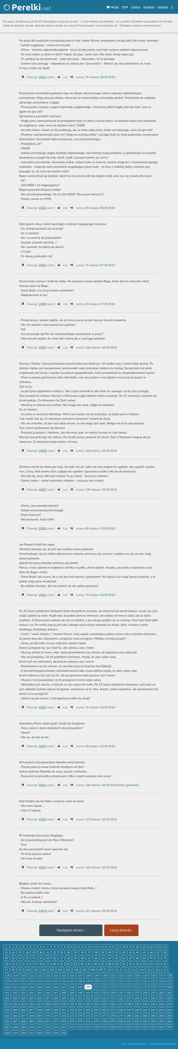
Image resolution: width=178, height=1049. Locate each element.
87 (102, 964)
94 (151, 964)
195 (120, 992)
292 (55, 1021)
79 (47, 964)
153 (120, 981)
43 (130, 952)
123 (47, 975)
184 (31, 992)
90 (123, 964)
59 (75, 958)
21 (144, 946)
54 (40, 958)
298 (104, 1021)
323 (137, 1027)
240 (145, 1004)
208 (55, 998)
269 (39, 1015)
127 (80, 975)
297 (96, 1021)
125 (64, 975)
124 (55, 975)
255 (96, 1009)
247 (31, 1009)
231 (72, 1004)
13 (89, 946)
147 (72, 981)
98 (13, 969)
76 (27, 964)
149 (88, 981)
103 (52, 969)
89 (116, 964)
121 (31, 975)
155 (137, 981)
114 (141, 969)
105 (68, 969)
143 (39, 981)
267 (23, 1015)
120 (23, 975)
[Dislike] (71, 77)
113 (133, 969)
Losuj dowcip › (121, 930)
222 (169, 998)
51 (20, 958)
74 (13, 964)
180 (169, 986)
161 (15, 986)
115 (149, 969)
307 (7, 1027)
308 (15, 1027)
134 (137, 975)
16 (109, 946)
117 (165, 969)
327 (169, 1027)
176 (137, 986)
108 (92, 969)
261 (145, 1009)
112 (125, 969)
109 (100, 969)
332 (39, 1032)
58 (68, 958)
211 (80, 998)
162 (23, 986)
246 (23, 1009)
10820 (42, 819)
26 (13, 952)
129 (96, 975)
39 (102, 952)
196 (128, 992)
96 (165, 964)
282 (145, 1015)
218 (137, 998)
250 (55, 1009)
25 (6, 952)
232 (80, 1004)
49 (6, 958)
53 (33, 958)
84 (82, 964)
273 (72, 1015)
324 (145, 1027)
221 (161, 998)
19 (130, 946)
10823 (42, 746)
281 (137, 1015)
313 (55, 1027)
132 (120, 975)
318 (96, 1027)
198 (145, 992)
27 (20, 952)
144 (47, 981)
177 (145, 986)
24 (165, 946)
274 (80, 1015)
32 (54, 952)
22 (151, 946)
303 (145, 1021)
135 (145, 975)
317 (88, 1027)
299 (112, 1021)
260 (137, 1009)
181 (7, 992)
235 (104, 1004)
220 (153, 998)
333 (47, 1032)
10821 (42, 785)
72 (165, 958)
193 (104, 992)
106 (76, 969)
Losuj (135, 7)
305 (161, 1021)
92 (137, 964)
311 (39, 1027)
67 (130, 958)
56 (54, 958)
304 (153, 1021)
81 (61, 964)
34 (68, 952)
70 (151, 958)
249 (47, 1009)
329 (15, 1032)
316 (80, 1027)
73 (6, 964)
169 (80, 986)
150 (96, 981)
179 (161, 986)
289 (31, 1021)
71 (158, 958)
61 (89, 958)
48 (165, 952)
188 (64, 992)
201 (169, 992)
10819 (42, 867)
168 (72, 986)
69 (144, 958)
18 (123, 946)
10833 (42, 77)
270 (47, 1015)
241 (153, 1004)
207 (47, 998)
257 (112, 1009)
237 (120, 1004)
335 (64, 1032)
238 (128, 1004)
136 (153, 975)
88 (109, 964)
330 (23, 1032)
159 (169, 981)
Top (125, 7)
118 (7, 975)
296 (88, 1021)
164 (39, 986)
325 (153, 1027)
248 (39, 1009)
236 (112, 1004)
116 (157, 969)
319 (104, 1027)
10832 (42, 207)
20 (137, 946)
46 (151, 952)
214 (104, 998)
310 (31, 1027)
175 (128, 986)
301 (128, 1021)
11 (75, 946)
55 (47, 958)
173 (112, 986)
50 (13, 958)
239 (137, 1004)
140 (15, 981)
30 (40, 952)
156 (145, 981)
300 (120, 1021)
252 (72, 1009)
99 (20, 969)
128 (88, 975)
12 (82, 946)
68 (137, 958)
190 (80, 992)
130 (104, 975)
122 (39, 975)
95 (158, 964)
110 (109, 969)
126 (72, 975)
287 (15, 1021)
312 (47, 1027)
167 (64, 986)
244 (7, 1009)
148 (80, 981)
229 (55, 1004)
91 (130, 964)
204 (23, 998)
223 (7, 1004)
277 (104, 1015)
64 (109, 958)
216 (120, 998)
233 (88, 1004)
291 (47, 1021)
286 (7, 1021)
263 (161, 1009)
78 (40, 964)
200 (161, 992)
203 (15, 998)
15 (102, 946)
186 (47, 992)
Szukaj (149, 7)
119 (15, 975)
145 (55, 981)
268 (31, 1015)
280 (128, 1015)
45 (144, 952)
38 (96, 952)
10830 (42, 304)
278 (112, 1015)
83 (75, 964)
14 (96, 946)
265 (7, 1015)
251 (64, 1009)
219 (145, 998)
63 (102, 958)
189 (72, 992)
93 (144, 964)
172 (104, 986)
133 (128, 975)
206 (39, 998)
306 (169, 1021)
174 (120, 986)
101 (35, 969)
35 (75, 952)
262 (153, 1009)
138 (169, 975)
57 (61, 958)
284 (161, 1015)
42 (123, 952)
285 (169, 1015)
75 (20, 964)
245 (15, 1009)
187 (55, 992)
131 (112, 975)
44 (137, 952)
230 (64, 1004)
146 (64, 981)
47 (158, 952)
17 (116, 946)
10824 (42, 707)
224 (15, 1004)
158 (161, 981)
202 (7, 998)
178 (153, 986)
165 (47, 986)
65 (116, 958)
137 (161, 975)
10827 (42, 489)
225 (23, 1004)
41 (116, 952)
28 (27, 952)
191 (88, 992)
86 (96, 964)
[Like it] (58, 77)
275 (88, 1015)
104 (60, 969)
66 (123, 958)
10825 (42, 595)
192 (96, 992)
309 (23, 1027)
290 (39, 1021)
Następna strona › (71, 930)
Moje (113, 7)
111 (117, 969)
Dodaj (163, 7)
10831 (42, 265)
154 (128, 981)
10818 (42, 910)
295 (80, 1021)
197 (137, 992)
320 (112, 1027)
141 (23, 981)
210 (72, 998)
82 (68, 964)
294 (72, 1021)
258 (120, 1009)
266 (15, 1015)
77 (33, 964)
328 (7, 1032)
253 (80, 1009)
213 (96, 998)
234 (96, 1004)
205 (31, 998)
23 (158, 946)
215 (112, 998)
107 (84, 969)
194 (112, 992)
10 (68, 946)
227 (39, 1004)
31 (47, 952)
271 (55, 1015)
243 (169, 1004)
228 (47, 1004)
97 (6, 969)
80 (54, 964)
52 (27, 958)
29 (33, 952)
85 (89, 964)
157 (153, 981)
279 (120, 1015)
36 (82, 952)
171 (96, 986)
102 (44, 969)
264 (169, 1009)
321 (120, 1027)
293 (64, 1021)
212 (88, 998)
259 (128, 1009)
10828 (42, 450)
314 (64, 1027)
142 (31, 981)
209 (64, 998)
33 (61, 952)
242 (161, 1004)
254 (88, 1009)
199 (153, 992)
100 (27, 969)
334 (55, 1032)
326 (161, 1027)
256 (104, 1009)
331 (31, 1032)
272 (64, 1015)
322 (128, 1027)
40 (109, 952)
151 (104, 981)
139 (7, 981)
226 (31, 1004)
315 (72, 1027)
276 (96, 1015)
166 (55, 986)
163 (31, 986)
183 (23, 992)
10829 (42, 347)
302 (137, 1021)
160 (7, 986)
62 (96, 958)
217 (128, 998)
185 (39, 992)
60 (82, 958)
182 (15, 992)
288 (23, 1021)
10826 (42, 528)
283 (153, 1015)
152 (112, 981)
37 (89, 952)
